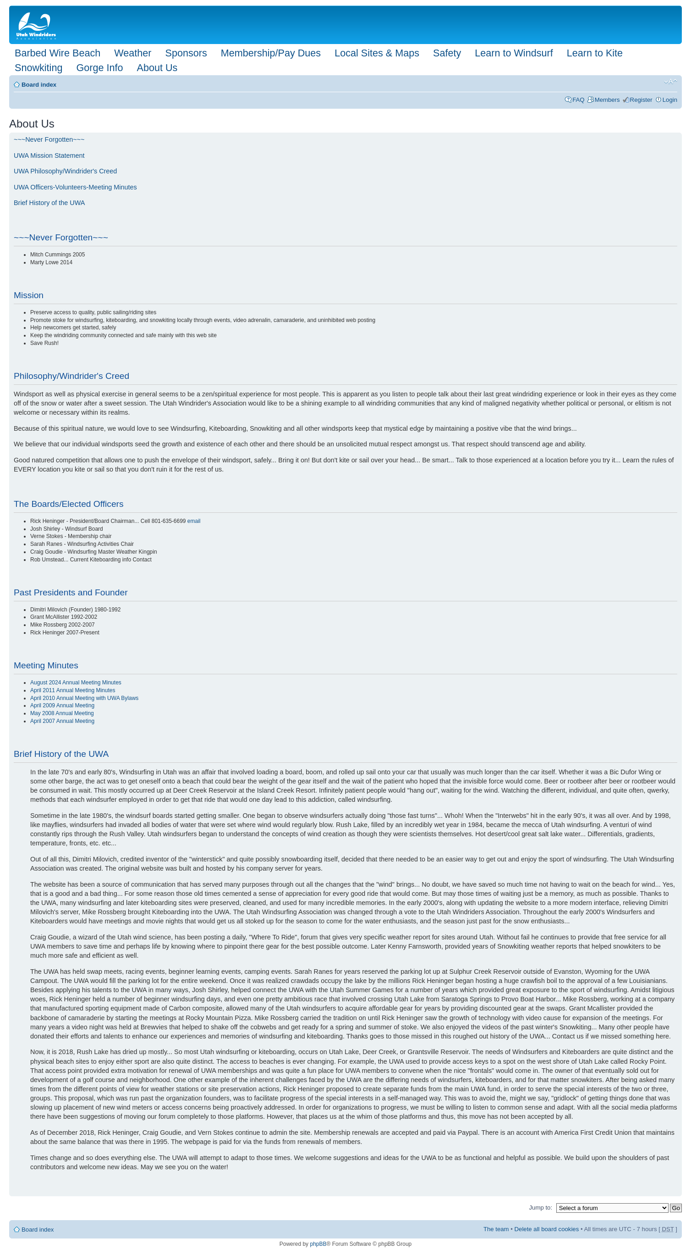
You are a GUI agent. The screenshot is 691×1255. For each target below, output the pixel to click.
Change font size (670, 82)
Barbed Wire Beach (57, 53)
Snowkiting (38, 67)
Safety (447, 53)
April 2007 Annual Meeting (62, 721)
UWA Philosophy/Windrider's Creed (65, 171)
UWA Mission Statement (49, 155)
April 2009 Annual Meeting (62, 705)
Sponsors (186, 53)
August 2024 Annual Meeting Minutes (75, 682)
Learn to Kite (595, 53)
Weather (132, 53)
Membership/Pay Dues (271, 53)
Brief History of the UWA (49, 202)
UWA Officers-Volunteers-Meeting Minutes (75, 187)
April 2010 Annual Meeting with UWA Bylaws (84, 698)
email (194, 521)
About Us (157, 67)
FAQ (578, 99)
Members (607, 99)
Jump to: (540, 1207)
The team (496, 1229)
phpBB (318, 1244)
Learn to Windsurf (514, 53)
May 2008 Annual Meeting (62, 713)
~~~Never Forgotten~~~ (49, 139)
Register (641, 99)
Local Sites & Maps (377, 53)
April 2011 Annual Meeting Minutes (72, 690)
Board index (39, 84)
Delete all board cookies (547, 1229)
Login (670, 99)
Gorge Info (99, 67)
